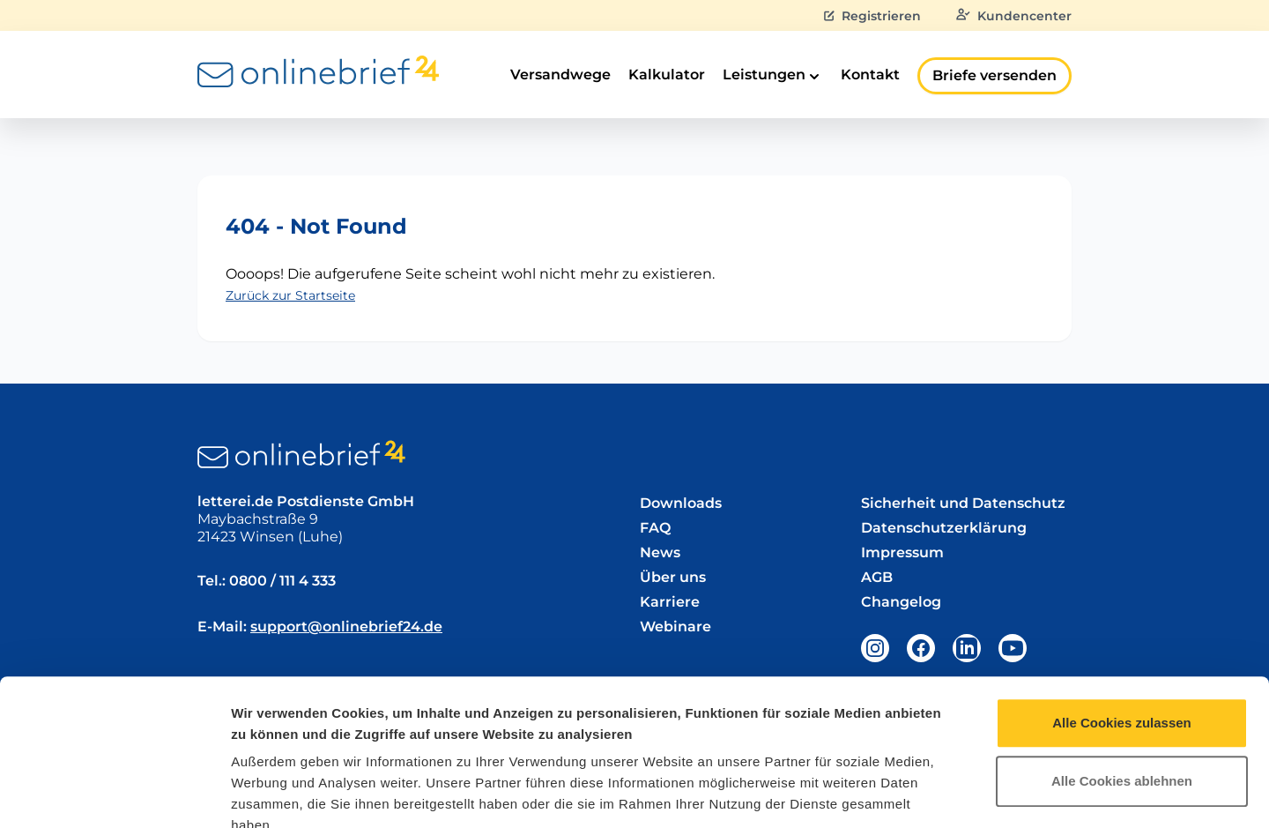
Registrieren (872, 16)
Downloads (681, 503)
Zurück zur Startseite (290, 295)
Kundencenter (1014, 15)
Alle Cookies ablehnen (1121, 650)
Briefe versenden (994, 75)
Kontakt (870, 74)
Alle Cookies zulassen (1121, 592)
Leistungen (773, 76)
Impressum (268, 721)
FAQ (655, 527)
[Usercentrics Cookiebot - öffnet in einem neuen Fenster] (114, 793)
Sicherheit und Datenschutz (963, 503)
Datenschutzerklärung (391, 721)
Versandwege (560, 74)
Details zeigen (937, 793)
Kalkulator (666, 74)
